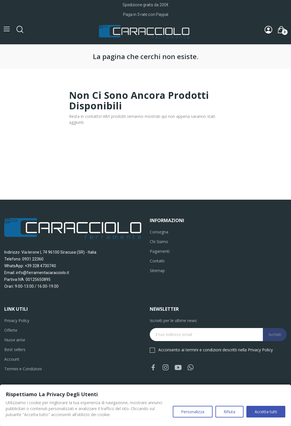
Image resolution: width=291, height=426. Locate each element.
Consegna (159, 232)
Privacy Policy (16, 320)
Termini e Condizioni (23, 368)
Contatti (157, 261)
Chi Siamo (159, 241)
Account (11, 359)
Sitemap (157, 270)
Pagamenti (160, 251)
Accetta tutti (266, 411)
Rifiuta (229, 411)
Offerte (10, 330)
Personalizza (192, 411)
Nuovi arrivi (14, 340)
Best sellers (15, 349)
